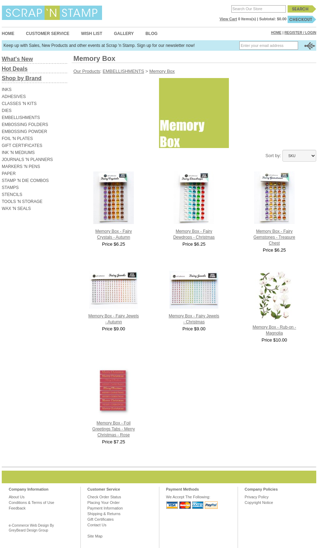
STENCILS (12, 194)
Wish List (91, 33)
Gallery (124, 33)
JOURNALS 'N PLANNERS (27, 159)
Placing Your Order (103, 502)
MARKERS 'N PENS (21, 166)
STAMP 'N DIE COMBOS (25, 180)
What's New (17, 59)
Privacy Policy (256, 497)
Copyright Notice (259, 502)
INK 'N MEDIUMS (18, 152)
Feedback (17, 508)
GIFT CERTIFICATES (22, 145)
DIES (7, 110)
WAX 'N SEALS (16, 208)
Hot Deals (15, 69)
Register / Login (300, 33)
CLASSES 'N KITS (19, 103)
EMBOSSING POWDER (24, 131)
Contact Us (96, 525)
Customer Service (47, 33)
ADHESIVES (14, 96)
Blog (151, 33)
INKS (7, 89)
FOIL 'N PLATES (17, 138)
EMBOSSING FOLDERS (25, 124)
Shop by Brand (22, 78)
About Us (16, 497)
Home (8, 33)
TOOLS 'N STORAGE (22, 201)
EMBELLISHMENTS (21, 117)
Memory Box (162, 71)
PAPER (9, 173)
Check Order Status (104, 497)
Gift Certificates (100, 519)
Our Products (86, 71)
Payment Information (105, 508)
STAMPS (10, 187)
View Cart (228, 19)
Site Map (94, 536)
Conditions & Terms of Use (31, 502)
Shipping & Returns (104, 514)
